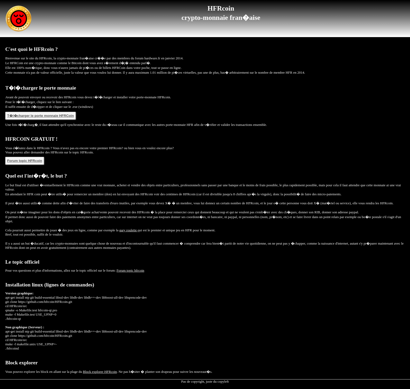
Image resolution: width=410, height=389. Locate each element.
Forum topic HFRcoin (24, 161)
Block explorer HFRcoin (100, 372)
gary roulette (128, 230)
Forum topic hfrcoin (130, 270)
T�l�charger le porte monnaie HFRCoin (40, 116)
